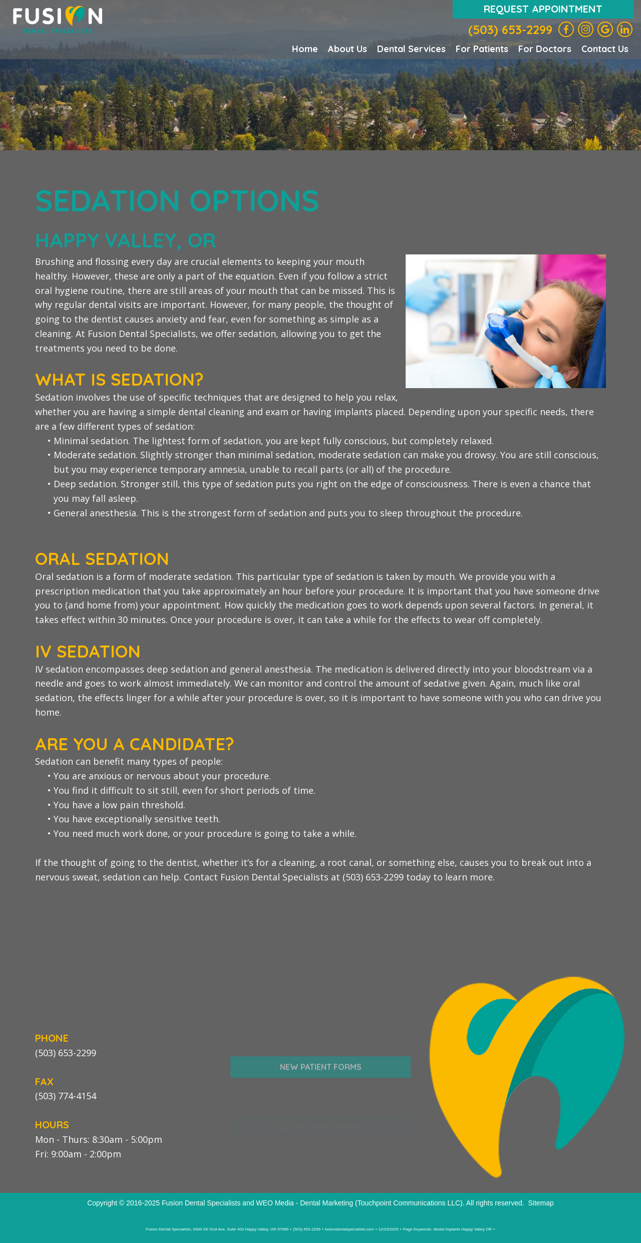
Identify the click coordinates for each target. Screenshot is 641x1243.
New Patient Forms (321, 1088)
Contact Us (604, 49)
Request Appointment (543, 9)
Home (305, 49)
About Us (347, 49)
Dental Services (411, 49)
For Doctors (544, 49)
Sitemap (540, 1203)
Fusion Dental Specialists (201, 1203)
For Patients (482, 49)
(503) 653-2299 (510, 29)
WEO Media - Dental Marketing (304, 1203)
